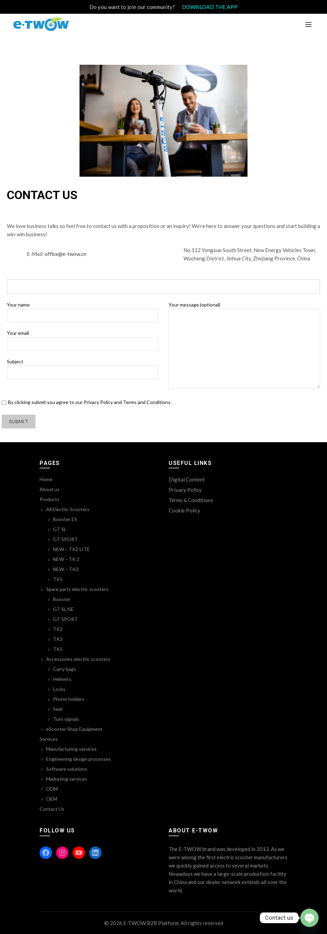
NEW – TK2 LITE (71, 549)
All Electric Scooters (67, 509)
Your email (82, 338)
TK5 (58, 579)
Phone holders (68, 699)
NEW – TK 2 (66, 559)
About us (50, 489)
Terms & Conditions (191, 500)
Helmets (62, 679)
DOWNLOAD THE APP (210, 7)
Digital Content (187, 479)
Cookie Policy (184, 510)
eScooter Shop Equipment (74, 729)
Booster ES (65, 519)
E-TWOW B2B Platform (151, 923)
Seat (58, 709)
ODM (52, 789)
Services (49, 739)
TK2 (58, 629)
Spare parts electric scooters (77, 589)
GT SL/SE (63, 609)
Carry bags (64, 669)
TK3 (58, 639)
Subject (82, 367)
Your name (82, 310)
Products (50, 499)
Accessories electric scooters (78, 659)
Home (46, 479)
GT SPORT (65, 539)
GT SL (59, 529)
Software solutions (66, 769)
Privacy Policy (185, 490)
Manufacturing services (71, 749)
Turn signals (66, 719)
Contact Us (52, 809)
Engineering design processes (78, 759)
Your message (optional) (244, 346)
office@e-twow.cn (65, 254)
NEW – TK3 (65, 569)
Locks (59, 689)
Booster (62, 599)
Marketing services (66, 779)
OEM (51, 799)
